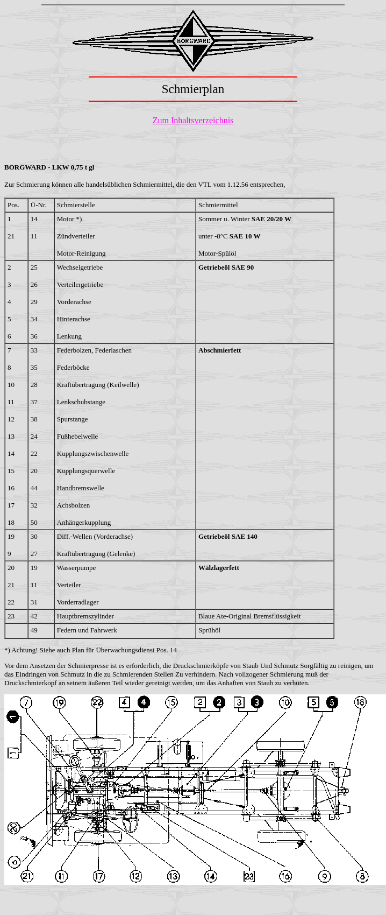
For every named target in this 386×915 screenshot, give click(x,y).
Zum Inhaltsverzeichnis (193, 120)
